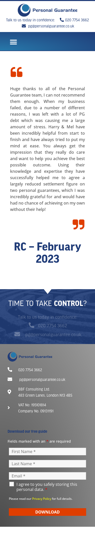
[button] (13, 42)
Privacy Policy (41, 499)
